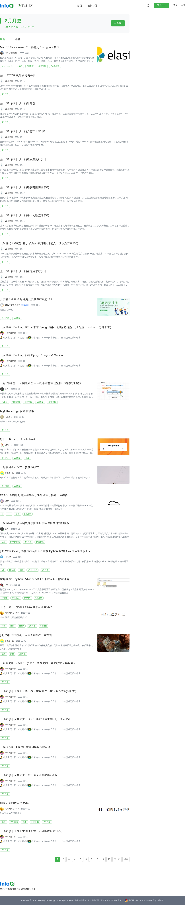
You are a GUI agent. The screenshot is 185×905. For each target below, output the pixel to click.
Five (6, 585)
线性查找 (52, 402)
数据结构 (16, 402)
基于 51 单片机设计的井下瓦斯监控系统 (24, 215)
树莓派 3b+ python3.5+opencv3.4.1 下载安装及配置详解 (34, 579)
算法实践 (28, 402)
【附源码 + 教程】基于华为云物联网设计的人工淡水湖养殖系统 (39, 243)
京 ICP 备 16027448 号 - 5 (111, 900)
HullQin (8, 557)
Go (3, 570)
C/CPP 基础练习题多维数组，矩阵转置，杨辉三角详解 (34, 495)
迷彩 (6, 389)
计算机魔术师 (10, 333)
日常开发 (35, 822)
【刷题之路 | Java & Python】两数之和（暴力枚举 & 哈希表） (38, 663)
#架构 (19, 66)
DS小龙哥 (9, 81)
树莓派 (4, 598)
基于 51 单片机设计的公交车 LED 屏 (22, 131)
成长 (3, 654)
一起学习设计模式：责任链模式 (19, 467)
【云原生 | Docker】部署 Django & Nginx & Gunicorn (32, 355)
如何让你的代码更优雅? (14, 803)
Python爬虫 (15, 542)
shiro (12, 626)
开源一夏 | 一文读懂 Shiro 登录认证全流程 (26, 607)
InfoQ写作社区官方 (12, 305)
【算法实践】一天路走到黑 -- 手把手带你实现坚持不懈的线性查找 (40, 383)
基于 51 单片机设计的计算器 (17, 103)
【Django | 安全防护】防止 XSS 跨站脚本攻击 (28, 775)
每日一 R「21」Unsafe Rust (17, 439)
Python (4, 402)
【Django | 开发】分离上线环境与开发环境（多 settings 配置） (39, 691)
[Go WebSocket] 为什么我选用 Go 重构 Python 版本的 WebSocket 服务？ (45, 551)
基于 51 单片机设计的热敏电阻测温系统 (24, 187)
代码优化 (14, 822)
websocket (32, 570)
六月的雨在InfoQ (11, 613)
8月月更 (30, 66)
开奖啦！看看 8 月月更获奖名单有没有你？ (26, 299)
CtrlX (7, 501)
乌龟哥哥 (8, 417)
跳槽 (12, 654)
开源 (3, 626)
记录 (3, 542)
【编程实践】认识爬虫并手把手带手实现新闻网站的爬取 (34, 523)
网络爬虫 (40, 542)
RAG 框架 (55, 66)
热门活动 (5, 318)
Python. (27, 598)
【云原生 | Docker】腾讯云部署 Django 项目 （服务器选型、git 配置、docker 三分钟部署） (56, 327)
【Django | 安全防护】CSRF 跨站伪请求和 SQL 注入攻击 (35, 719)
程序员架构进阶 (11, 53)
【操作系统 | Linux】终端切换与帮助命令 (25, 747)
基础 (17, 514)
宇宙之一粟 (9, 473)
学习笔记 (5, 458)
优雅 (24, 822)
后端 (21, 570)
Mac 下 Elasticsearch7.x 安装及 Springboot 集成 (29, 47)
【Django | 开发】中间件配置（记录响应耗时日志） (32, 831)
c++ (9, 514)
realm (21, 626)
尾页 (126, 859)
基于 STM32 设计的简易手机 (17, 75)
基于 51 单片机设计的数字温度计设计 (23, 159)
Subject (43, 626)
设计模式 (5, 486)
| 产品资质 (159, 900)
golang (12, 570)
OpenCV (15, 598)
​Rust (27, 458)
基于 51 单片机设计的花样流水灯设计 (23, 271)
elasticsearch (7, 66)
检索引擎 (42, 66)
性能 (3, 822)
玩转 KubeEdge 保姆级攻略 (17, 411)
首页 (79, 5)
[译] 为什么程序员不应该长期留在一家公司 (26, 635)
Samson (8, 445)
